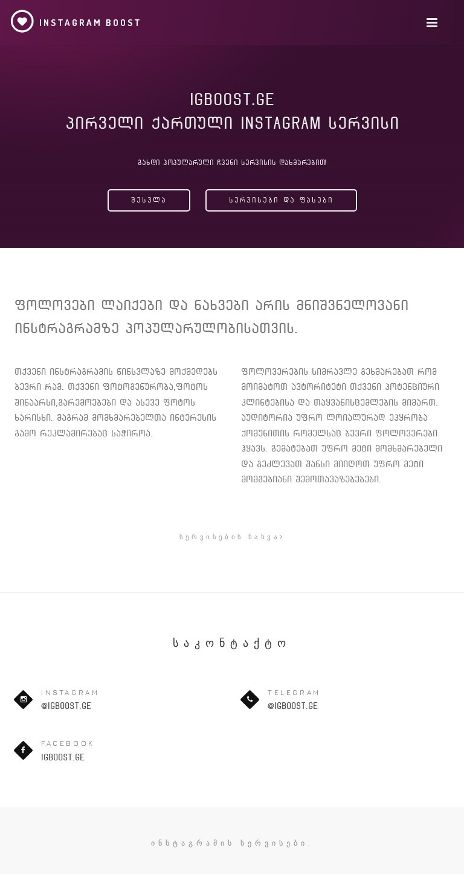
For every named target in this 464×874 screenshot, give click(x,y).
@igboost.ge (66, 706)
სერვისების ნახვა (232, 536)
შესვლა (149, 200)
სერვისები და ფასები (281, 200)
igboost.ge (63, 757)
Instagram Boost (75, 21)
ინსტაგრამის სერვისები (229, 842)
